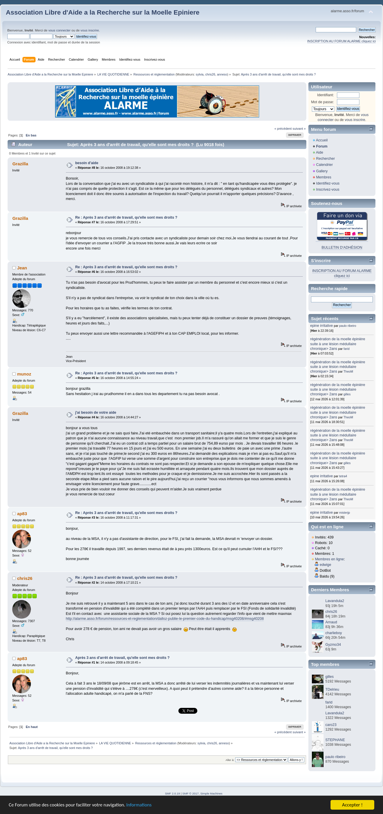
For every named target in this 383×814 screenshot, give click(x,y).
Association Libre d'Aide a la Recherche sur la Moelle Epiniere (102, 12)
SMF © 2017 (190, 793)
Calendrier (324, 165)
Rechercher (325, 159)
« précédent (282, 128)
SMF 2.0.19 (172, 793)
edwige (325, 565)
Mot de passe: (322, 102)
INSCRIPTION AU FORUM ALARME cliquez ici (341, 41)
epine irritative (321, 326)
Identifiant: (325, 95)
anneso (222, 74)
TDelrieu (332, 689)
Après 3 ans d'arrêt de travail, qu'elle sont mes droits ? (122, 658)
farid (347, 348)
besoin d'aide (86, 163)
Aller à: (230, 760)
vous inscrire (89, 30)
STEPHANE (335, 740)
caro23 (330, 725)
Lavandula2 (334, 601)
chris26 (210, 74)
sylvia (200, 74)
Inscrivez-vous (327, 189)
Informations (141, 805)
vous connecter (59, 30)
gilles (347, 394)
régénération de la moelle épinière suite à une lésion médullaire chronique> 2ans (337, 343)
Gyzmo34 (333, 645)
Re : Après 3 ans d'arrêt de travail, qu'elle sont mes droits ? (126, 217)
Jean (22, 267)
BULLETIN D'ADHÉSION (341, 247)
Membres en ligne (329, 559)
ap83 (22, 513)
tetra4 (343, 476)
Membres (323, 177)
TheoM (348, 371)
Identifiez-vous (327, 183)
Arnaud (331, 622)
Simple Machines (211, 793)
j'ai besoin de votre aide (95, 412)
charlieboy (333, 633)
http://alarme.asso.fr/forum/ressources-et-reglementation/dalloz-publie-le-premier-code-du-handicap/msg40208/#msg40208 (165, 619)
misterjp (344, 512)
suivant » (299, 128)
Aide (319, 152)
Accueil (322, 140)
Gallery (322, 171)
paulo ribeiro (347, 325)
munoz (24, 373)
